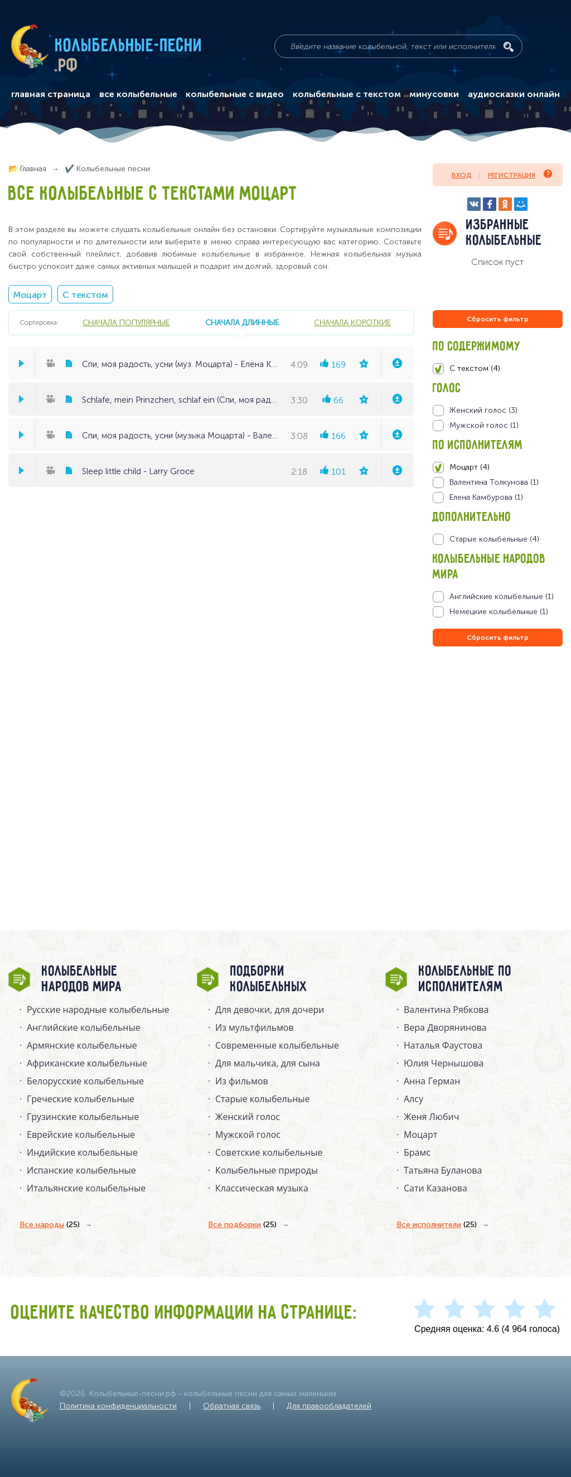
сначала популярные (126, 322)
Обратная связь (231, 1406)
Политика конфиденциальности (118, 1406)
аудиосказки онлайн (514, 94)
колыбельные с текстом (347, 94)
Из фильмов (241, 1081)
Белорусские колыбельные (85, 1081)
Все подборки (242, 1224)
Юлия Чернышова (443, 1063)
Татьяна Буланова (443, 1170)
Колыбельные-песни (129, 46)
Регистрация (519, 174)
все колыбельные (138, 94)
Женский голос (247, 1117)
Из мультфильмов (254, 1027)
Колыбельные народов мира (82, 979)
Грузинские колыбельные (83, 1117)
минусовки (434, 94)
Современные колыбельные (277, 1045)
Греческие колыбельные (80, 1099)
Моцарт (30, 294)
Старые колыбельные (262, 1099)
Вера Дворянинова (445, 1027)
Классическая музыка (261, 1188)
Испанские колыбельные (81, 1170)
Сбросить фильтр (498, 319)
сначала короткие (352, 322)
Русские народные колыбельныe (98, 1009)
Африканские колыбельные (87, 1063)
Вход (461, 175)
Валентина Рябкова (446, 1009)
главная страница (50, 94)
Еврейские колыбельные (81, 1134)
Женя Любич (431, 1117)
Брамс (417, 1152)
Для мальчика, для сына (267, 1063)
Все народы (50, 1224)
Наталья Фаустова (443, 1045)
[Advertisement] (500, 769)
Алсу (413, 1099)
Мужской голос (247, 1134)
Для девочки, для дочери (269, 1009)
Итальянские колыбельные (86, 1188)
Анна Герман (432, 1081)
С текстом (85, 294)
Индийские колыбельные (82, 1152)
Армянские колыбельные (82, 1045)
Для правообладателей (329, 1406)
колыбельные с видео (235, 94)
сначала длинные (242, 322)
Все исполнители (436, 1224)
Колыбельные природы (266, 1170)
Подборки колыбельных (269, 979)
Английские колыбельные (84, 1027)
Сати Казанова (435, 1188)
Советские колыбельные (268, 1152)
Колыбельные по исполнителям (465, 979)
